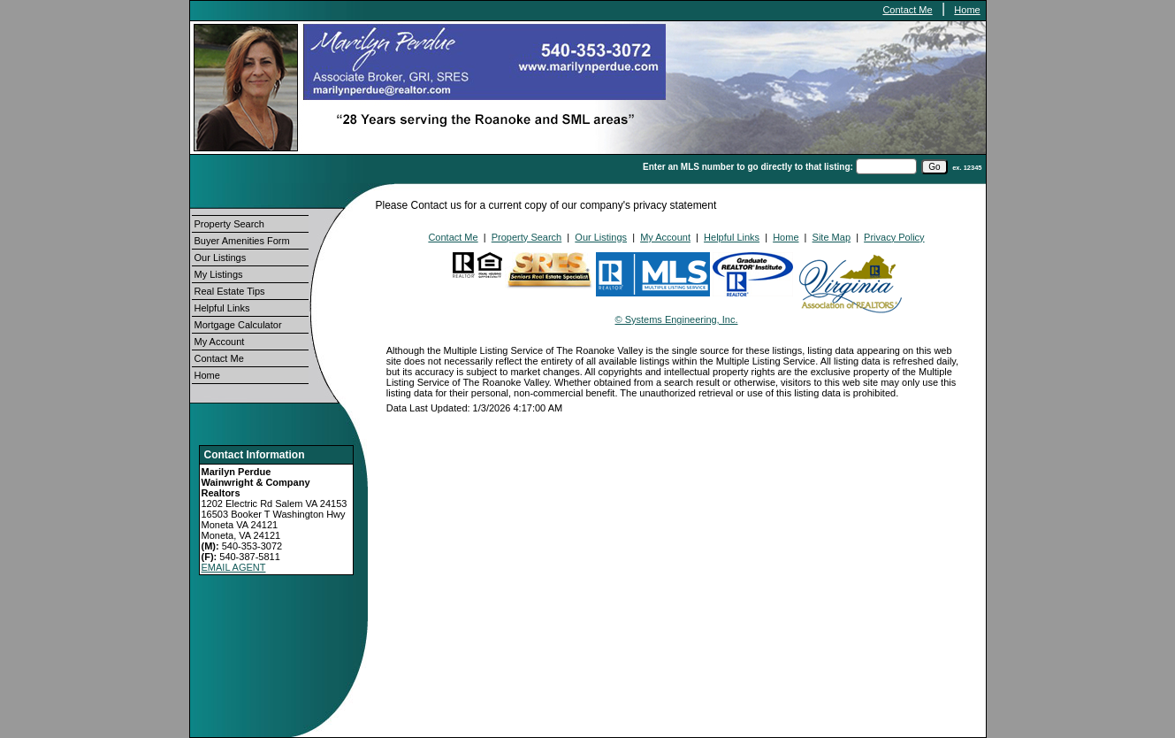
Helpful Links (222, 308)
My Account (220, 341)
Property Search (229, 224)
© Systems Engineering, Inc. (676, 319)
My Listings (219, 274)
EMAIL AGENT (234, 567)
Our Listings (221, 257)
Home (967, 9)
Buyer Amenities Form (242, 240)
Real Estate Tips (230, 291)
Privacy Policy (894, 237)
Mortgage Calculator (238, 324)
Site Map (832, 237)
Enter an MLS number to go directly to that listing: (748, 167)
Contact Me (907, 9)
